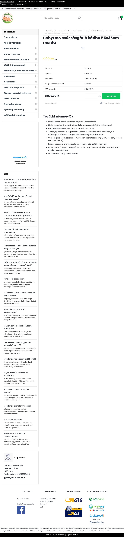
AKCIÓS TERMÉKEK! (7, 2)
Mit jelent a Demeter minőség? (17, 406)
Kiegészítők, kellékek (94, 31)
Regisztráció (22, 4)
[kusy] (91, 96)
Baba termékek (63, 31)
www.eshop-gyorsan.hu (67, 535)
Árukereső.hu (96, 519)
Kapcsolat (67, 9)
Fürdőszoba (77, 31)
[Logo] (17, 18)
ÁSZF (75, 9)
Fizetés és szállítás (46, 501)
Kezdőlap (50, 31)
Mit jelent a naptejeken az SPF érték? (20, 359)
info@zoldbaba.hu (15, 477)
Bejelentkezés (7, 4)
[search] (79, 19)
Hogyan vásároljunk (52, 9)
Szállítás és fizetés (34, 9)
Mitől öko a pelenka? (13, 419)
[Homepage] (2, 9)
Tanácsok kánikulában (14, 279)
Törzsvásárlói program (14, 9)
